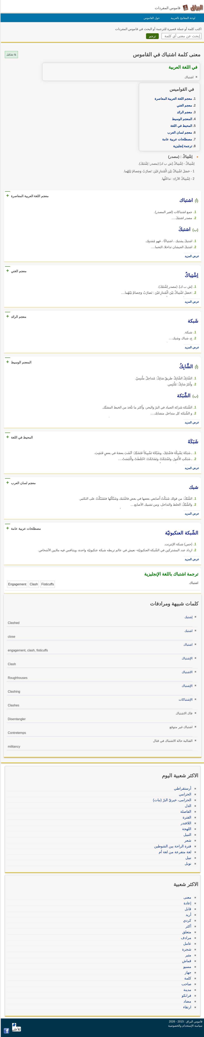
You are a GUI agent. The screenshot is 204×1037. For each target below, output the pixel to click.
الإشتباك (186, 658)
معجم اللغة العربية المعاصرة (172, 98)
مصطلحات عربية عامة (176, 139)
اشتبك (188, 631)
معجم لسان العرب (179, 132)
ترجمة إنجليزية (182, 146)
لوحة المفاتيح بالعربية (182, 18)
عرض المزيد (191, 256)
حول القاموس (151, 18)
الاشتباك (186, 672)
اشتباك (187, 644)
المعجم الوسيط (181, 119)
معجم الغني (183, 105)
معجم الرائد (183, 112)
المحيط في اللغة (180, 125)
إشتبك (188, 617)
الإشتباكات (185, 699)
